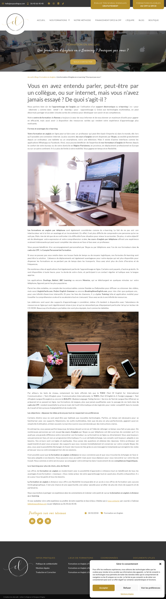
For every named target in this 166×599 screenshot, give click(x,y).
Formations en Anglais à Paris (80, 564)
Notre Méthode (82, 20)
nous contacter (114, 501)
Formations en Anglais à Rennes (81, 568)
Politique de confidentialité (46, 564)
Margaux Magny (39, 597)
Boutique (154, 20)
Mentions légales (127, 594)
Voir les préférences (150, 588)
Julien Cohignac (25, 597)
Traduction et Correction (46, 572)
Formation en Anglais (47, 77)
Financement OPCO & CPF (108, 20)
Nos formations (60, 20)
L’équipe (130, 20)
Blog (141, 20)
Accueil (41, 20)
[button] (160, 563)
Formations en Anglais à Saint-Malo (82, 572)
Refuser (127, 588)
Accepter (103, 588)
